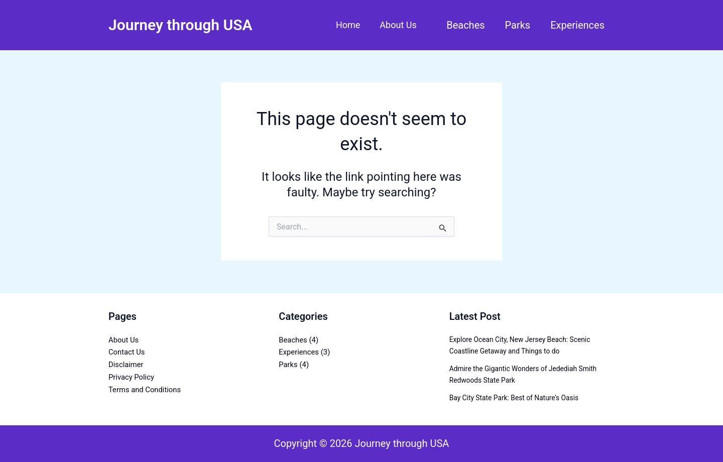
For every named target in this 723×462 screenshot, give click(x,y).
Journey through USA (180, 25)
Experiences (577, 25)
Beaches (465, 25)
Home (350, 25)
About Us (399, 25)
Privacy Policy (131, 377)
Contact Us (127, 352)
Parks (518, 25)
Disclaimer (126, 364)
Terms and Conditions (145, 389)
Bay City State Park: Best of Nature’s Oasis (515, 398)
